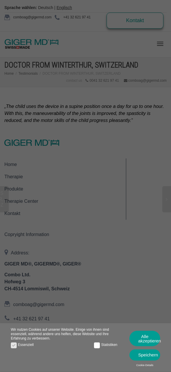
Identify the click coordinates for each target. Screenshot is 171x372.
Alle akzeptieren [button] (149, 337)
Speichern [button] (148, 353)
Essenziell (22, 343)
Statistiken (105, 343)
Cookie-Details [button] (144, 363)
